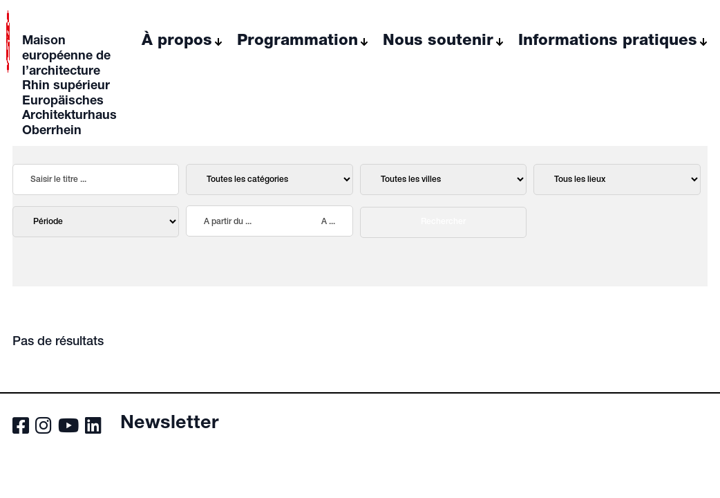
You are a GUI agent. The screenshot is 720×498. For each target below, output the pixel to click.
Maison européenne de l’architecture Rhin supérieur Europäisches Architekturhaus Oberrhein (69, 86)
